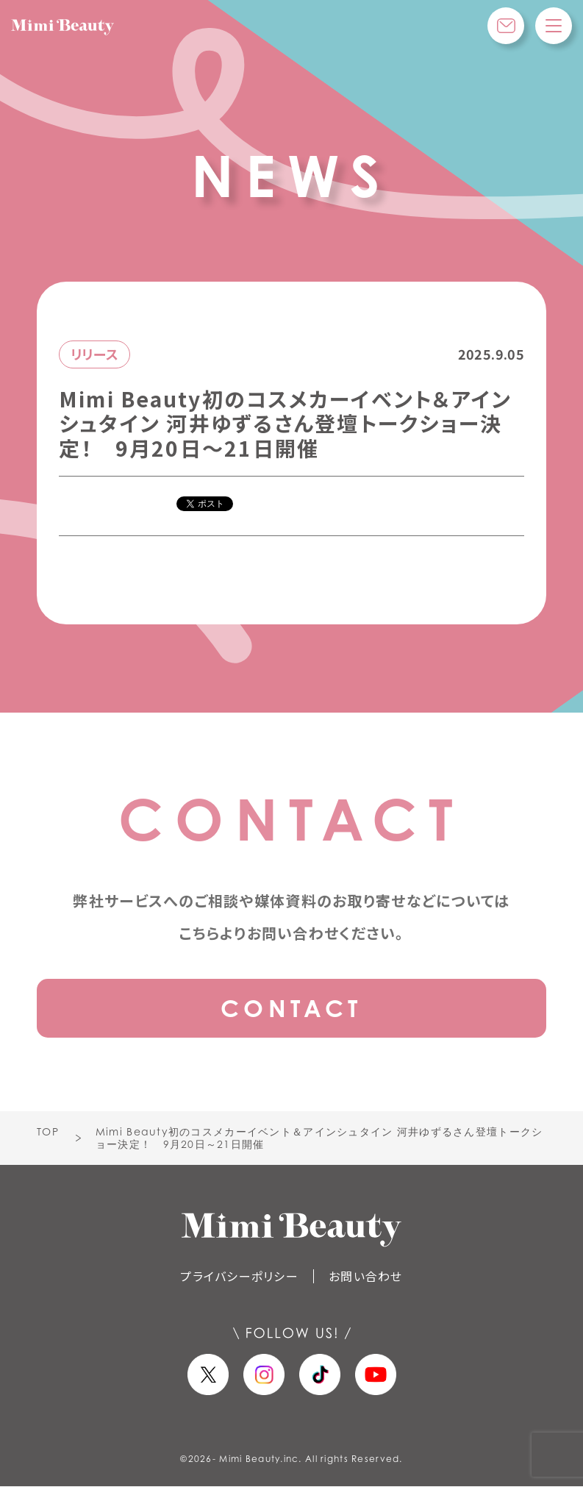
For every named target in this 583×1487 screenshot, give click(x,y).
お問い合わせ (366, 1276)
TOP (48, 1131)
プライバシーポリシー (239, 1276)
